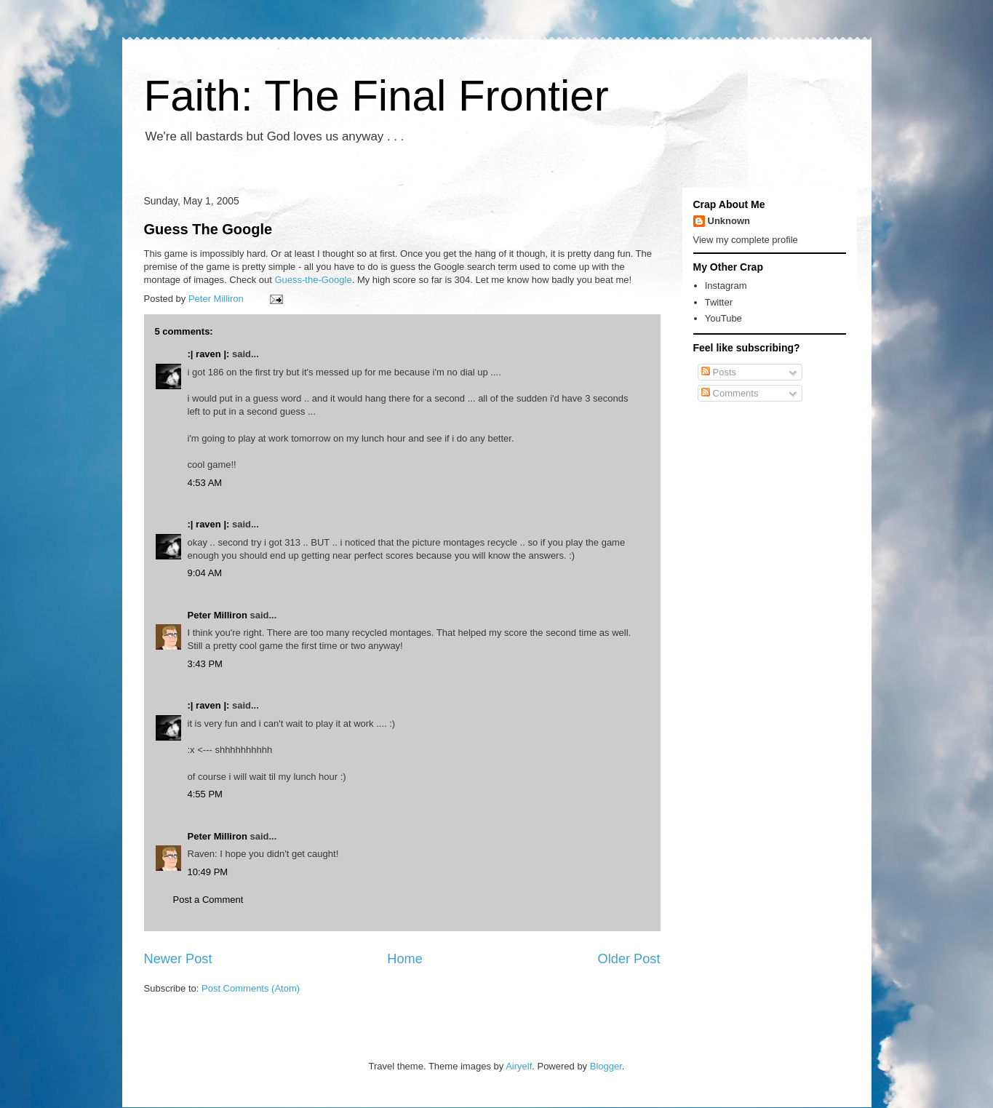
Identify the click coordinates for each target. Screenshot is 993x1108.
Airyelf (519, 1066)
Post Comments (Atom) (251, 988)
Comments (729, 393)
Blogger (606, 1066)
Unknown (729, 220)
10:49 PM (208, 871)
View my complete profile (745, 239)
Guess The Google (208, 229)
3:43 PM (205, 663)
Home (405, 959)
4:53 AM (205, 482)
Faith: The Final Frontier (376, 95)
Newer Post (178, 959)
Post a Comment (208, 899)
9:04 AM (205, 572)
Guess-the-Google (312, 279)
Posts (718, 372)
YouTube (723, 318)
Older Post (629, 959)
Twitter (719, 302)
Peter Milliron (217, 615)
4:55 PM (205, 794)
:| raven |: (209, 353)
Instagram (726, 285)
